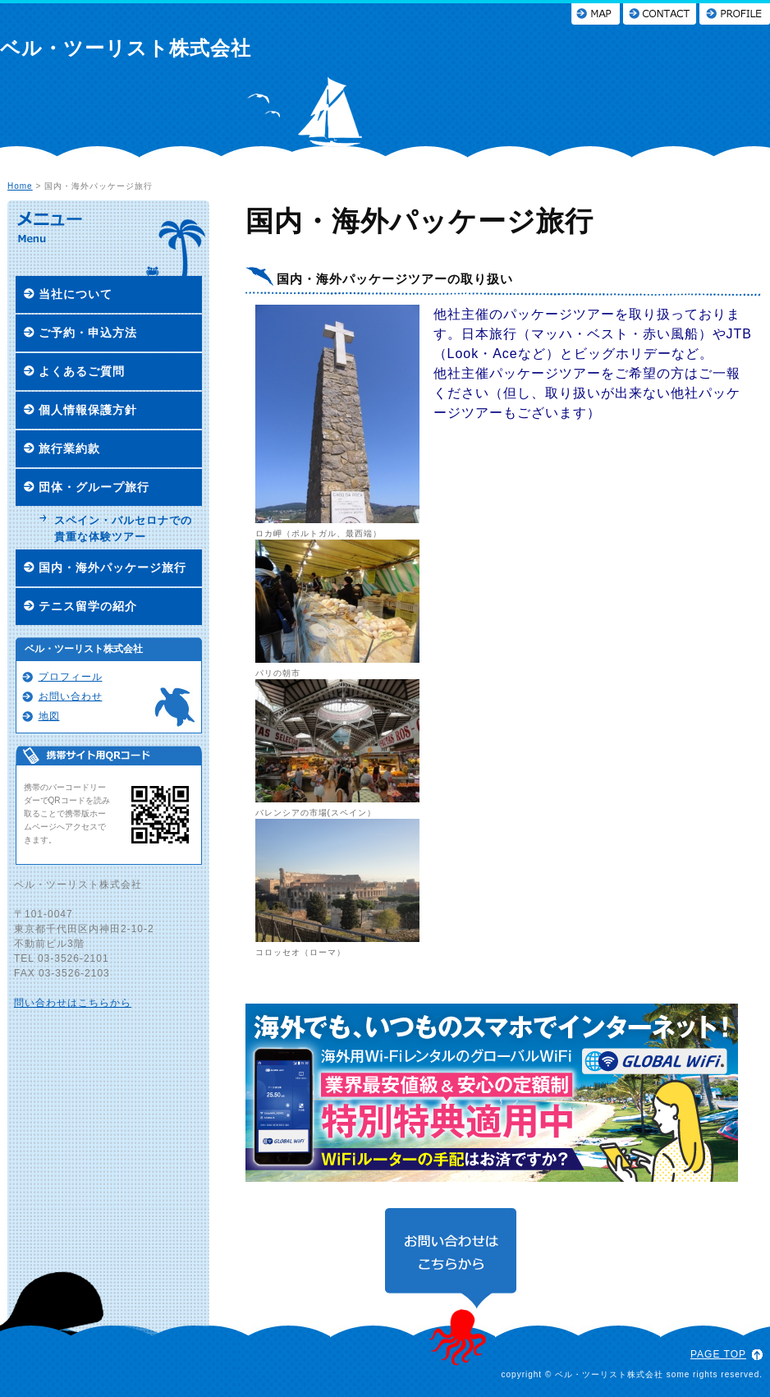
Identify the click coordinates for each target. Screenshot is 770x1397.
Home (20, 186)
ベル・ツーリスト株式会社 (125, 48)
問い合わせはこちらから (72, 1003)
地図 (49, 716)
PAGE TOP (718, 1354)
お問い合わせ (71, 696)
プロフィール (71, 676)
